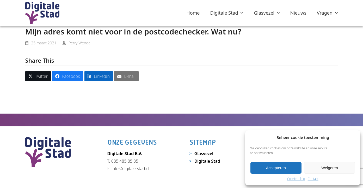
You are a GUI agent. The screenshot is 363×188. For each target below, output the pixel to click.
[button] (38, 76)
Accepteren (276, 168)
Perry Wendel (80, 42)
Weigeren (329, 168)
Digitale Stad (207, 161)
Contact (313, 179)
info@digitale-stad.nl (130, 168)
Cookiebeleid (296, 179)
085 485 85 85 (124, 161)
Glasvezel (203, 153)
